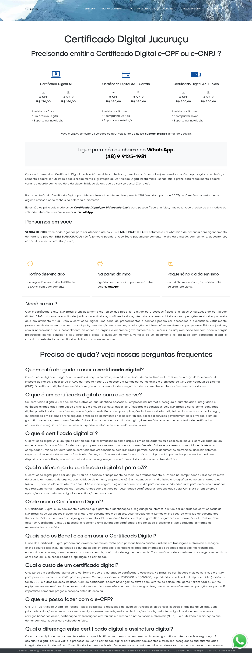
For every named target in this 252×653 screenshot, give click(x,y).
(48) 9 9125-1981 (126, 156)
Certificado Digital (190, 9)
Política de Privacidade (144, 9)
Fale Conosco (215, 9)
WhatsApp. (161, 150)
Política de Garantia (113, 9)
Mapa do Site (228, 651)
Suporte (168, 9)
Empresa (90, 9)
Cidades (21, 651)
